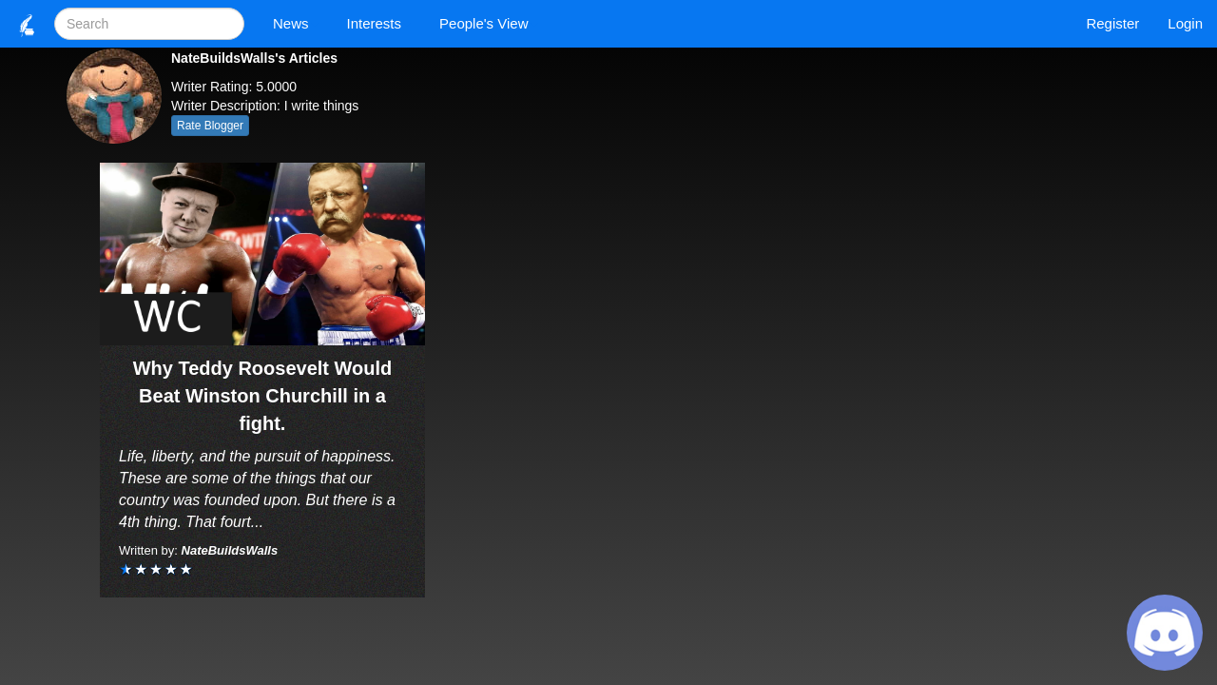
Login (1185, 23)
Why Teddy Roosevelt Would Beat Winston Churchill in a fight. (263, 395)
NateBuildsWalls (230, 550)
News (296, 23)
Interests (379, 23)
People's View (488, 23)
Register (1112, 23)
